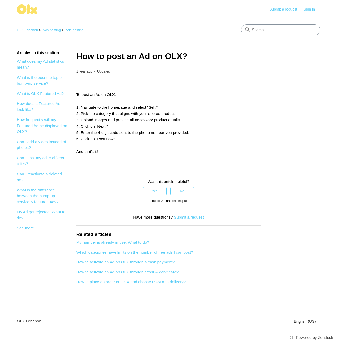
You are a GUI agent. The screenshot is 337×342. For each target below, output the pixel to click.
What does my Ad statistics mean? (40, 64)
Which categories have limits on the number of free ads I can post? (134, 252)
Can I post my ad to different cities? (41, 161)
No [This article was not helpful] (182, 191)
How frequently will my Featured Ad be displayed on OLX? (42, 125)
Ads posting (52, 30)
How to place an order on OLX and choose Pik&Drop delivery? (131, 282)
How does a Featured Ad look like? (38, 106)
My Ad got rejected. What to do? (41, 215)
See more (25, 228)
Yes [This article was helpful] (154, 191)
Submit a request (283, 9)
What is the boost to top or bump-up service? (40, 80)
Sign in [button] (309, 9)
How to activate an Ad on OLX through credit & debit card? (127, 272)
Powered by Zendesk (314, 337)
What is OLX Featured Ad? (40, 93)
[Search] (280, 30)
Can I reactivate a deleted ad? (39, 177)
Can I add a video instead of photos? (41, 144)
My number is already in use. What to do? (112, 242)
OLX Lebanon (27, 30)
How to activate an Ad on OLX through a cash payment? (125, 262)
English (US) (307, 321)
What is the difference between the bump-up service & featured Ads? (37, 196)
